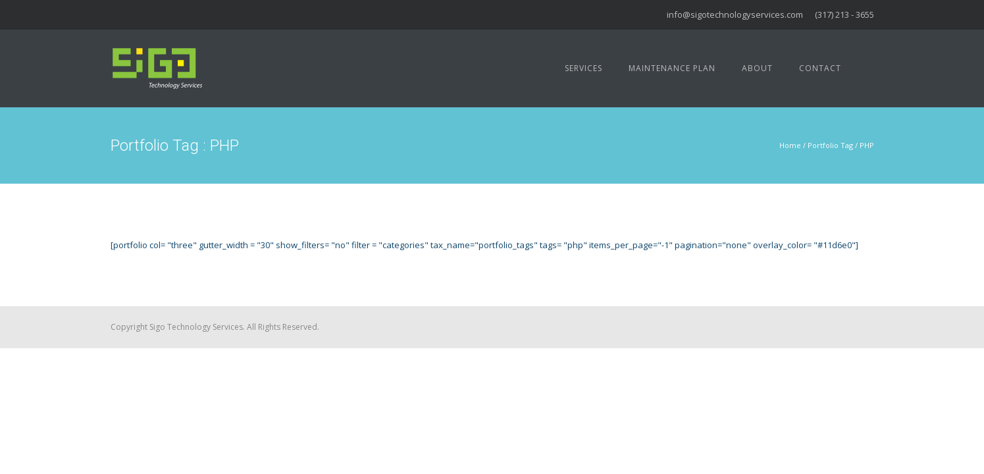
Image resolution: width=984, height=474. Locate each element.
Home (790, 145)
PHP (867, 145)
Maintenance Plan (672, 68)
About (757, 68)
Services (583, 68)
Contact (820, 68)
